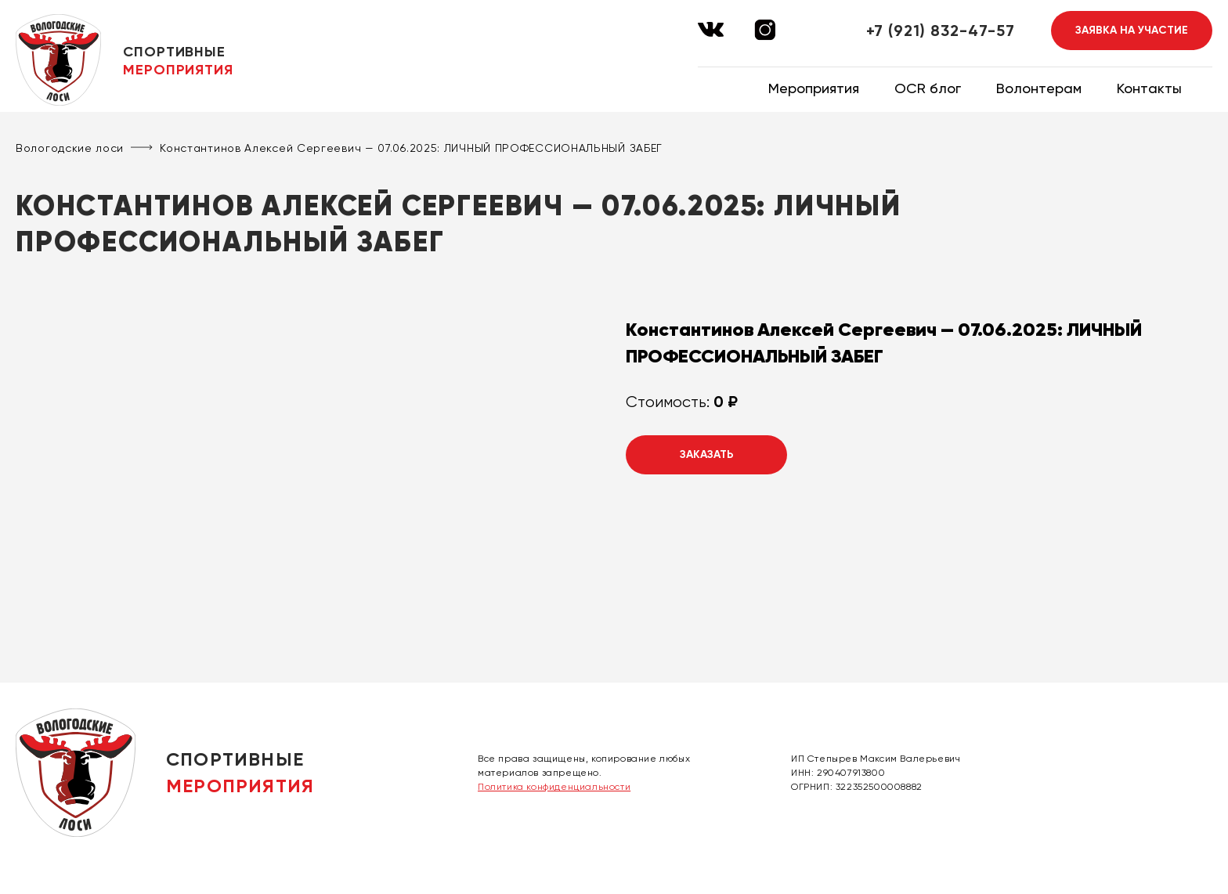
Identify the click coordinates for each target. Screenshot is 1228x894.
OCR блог (927, 88)
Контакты (1149, 88)
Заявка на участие (1131, 30)
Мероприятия (813, 88)
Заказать (707, 454)
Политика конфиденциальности (554, 786)
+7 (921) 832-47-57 (940, 30)
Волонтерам (1039, 88)
